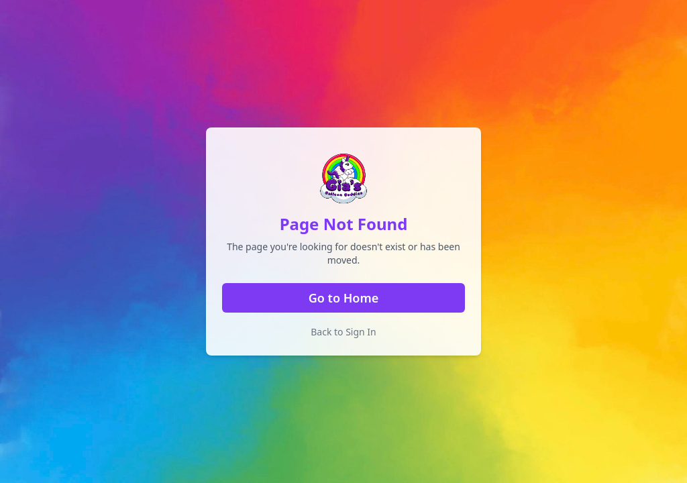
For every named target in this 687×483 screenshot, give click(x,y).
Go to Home (343, 298)
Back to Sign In (343, 331)
